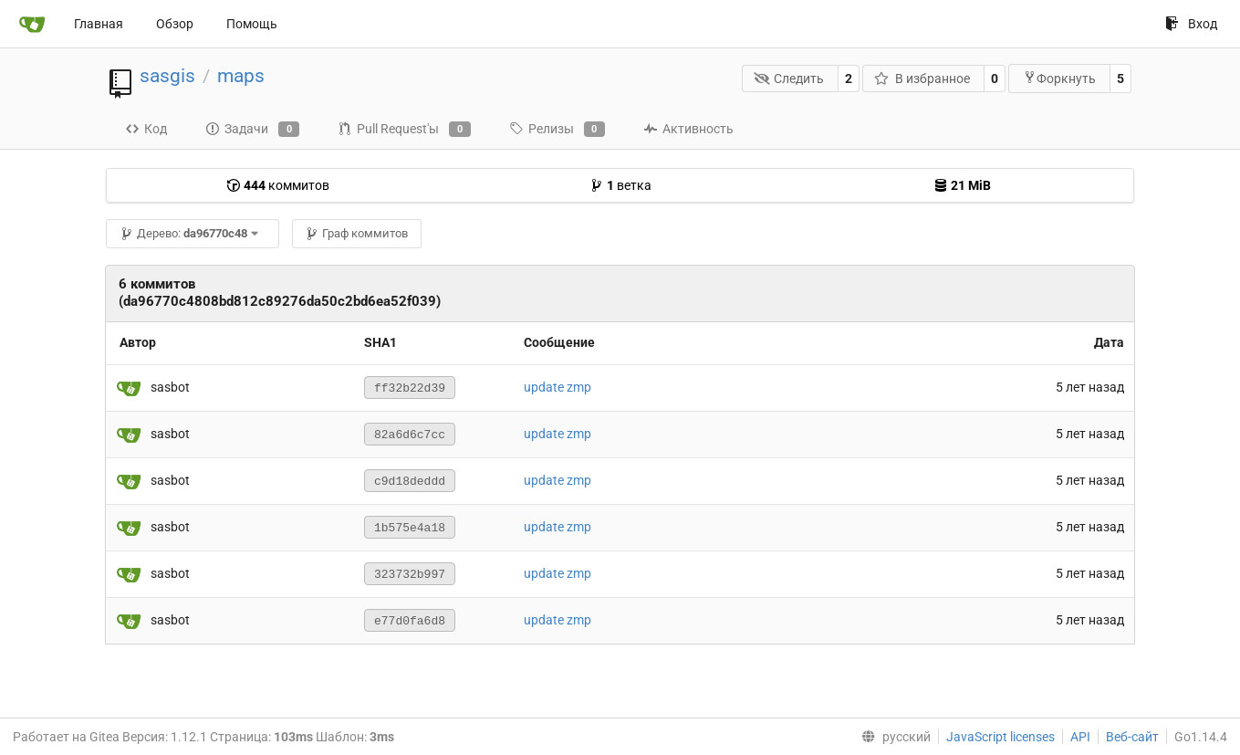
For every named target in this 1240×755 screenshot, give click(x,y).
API (1080, 736)
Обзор (174, 23)
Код (146, 128)
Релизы (557, 129)
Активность (688, 128)
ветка (620, 185)
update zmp (557, 387)
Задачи (252, 129)
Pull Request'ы (404, 129)
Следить (789, 78)
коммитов (277, 185)
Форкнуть (1059, 78)
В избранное (922, 78)
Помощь (251, 23)
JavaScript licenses (1000, 736)
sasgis (167, 76)
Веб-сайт (1132, 736)
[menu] (892, 736)
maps (241, 76)
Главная (98, 23)
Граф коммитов (356, 233)
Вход (1191, 23)
